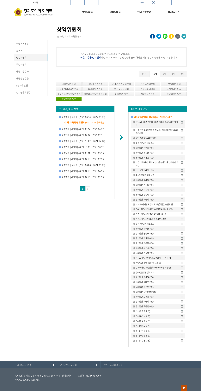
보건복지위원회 (121, 89)
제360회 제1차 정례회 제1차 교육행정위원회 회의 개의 (157, 124)
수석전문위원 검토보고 (145, 142)
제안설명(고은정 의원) (145, 170)
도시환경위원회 (174, 89)
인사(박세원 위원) (143, 330)
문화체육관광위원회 (69, 89)
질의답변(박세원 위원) (145, 157)
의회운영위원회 (69, 83)
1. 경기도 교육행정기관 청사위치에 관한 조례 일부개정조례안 (157, 132)
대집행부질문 (22, 78)
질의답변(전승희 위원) (145, 147)
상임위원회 (21, 57)
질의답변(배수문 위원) (145, 228)
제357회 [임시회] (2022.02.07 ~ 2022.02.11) (83, 135)
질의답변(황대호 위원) (145, 282)
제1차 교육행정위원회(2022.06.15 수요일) (83, 122)
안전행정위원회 (174, 83)
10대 (154, 74)
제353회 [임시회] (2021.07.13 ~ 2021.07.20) (83, 159)
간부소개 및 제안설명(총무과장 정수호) (151, 214)
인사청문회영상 (23, 92)
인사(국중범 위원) (143, 335)
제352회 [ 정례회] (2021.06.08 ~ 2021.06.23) (83, 165)
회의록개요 (173, 12)
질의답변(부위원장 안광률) (146, 291)
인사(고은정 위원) (143, 340)
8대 (173, 74)
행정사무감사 (22, 71)
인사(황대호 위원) (143, 321)
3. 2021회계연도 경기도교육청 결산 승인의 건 (154, 204)
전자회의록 (87, 12)
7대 (182, 74)
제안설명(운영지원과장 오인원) (148, 262)
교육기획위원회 (174, 94)
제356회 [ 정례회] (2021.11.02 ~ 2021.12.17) (83, 141)
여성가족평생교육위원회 (69, 94)
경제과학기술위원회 (121, 83)
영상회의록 (115, 12)
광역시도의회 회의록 (113, 364)
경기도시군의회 (24, 364)
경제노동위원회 (147, 83)
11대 (144, 74)
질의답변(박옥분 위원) (145, 243)
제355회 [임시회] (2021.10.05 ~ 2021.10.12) (83, 147)
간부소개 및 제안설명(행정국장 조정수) (151, 218)
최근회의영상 (22, 43)
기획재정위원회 (95, 83)
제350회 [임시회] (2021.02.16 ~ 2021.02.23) (83, 177)
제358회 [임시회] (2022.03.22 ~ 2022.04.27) (83, 129)
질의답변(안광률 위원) (145, 152)
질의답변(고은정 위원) (145, 296)
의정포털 (105, 2)
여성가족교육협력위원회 (95, 94)
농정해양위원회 (95, 89)
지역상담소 (77, 2)
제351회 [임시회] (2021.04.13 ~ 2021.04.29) (83, 171)
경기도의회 (21, 2)
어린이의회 (63, 2)
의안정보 (49, 2)
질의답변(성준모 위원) (145, 233)
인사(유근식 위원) (143, 316)
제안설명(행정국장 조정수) (146, 138)
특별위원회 (21, 64)
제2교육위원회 (148, 94)
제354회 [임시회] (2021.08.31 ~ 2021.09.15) (83, 153)
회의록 (35, 2)
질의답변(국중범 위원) (145, 306)
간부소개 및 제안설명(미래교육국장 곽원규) (153, 267)
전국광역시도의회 (68, 364)
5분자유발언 (22, 85)
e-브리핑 (91, 2)
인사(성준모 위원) (143, 325)
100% (147, 2)
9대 (164, 74)
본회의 (19, 50)
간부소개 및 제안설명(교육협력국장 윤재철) (153, 257)
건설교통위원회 (147, 89)
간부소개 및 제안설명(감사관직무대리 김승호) (154, 209)
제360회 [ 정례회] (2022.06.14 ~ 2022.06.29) (83, 117)
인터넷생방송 (144, 12)
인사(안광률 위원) (143, 311)
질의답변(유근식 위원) (145, 189)
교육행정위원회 (69, 99)
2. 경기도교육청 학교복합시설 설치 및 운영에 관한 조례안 (157, 164)
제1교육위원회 (121, 94)
